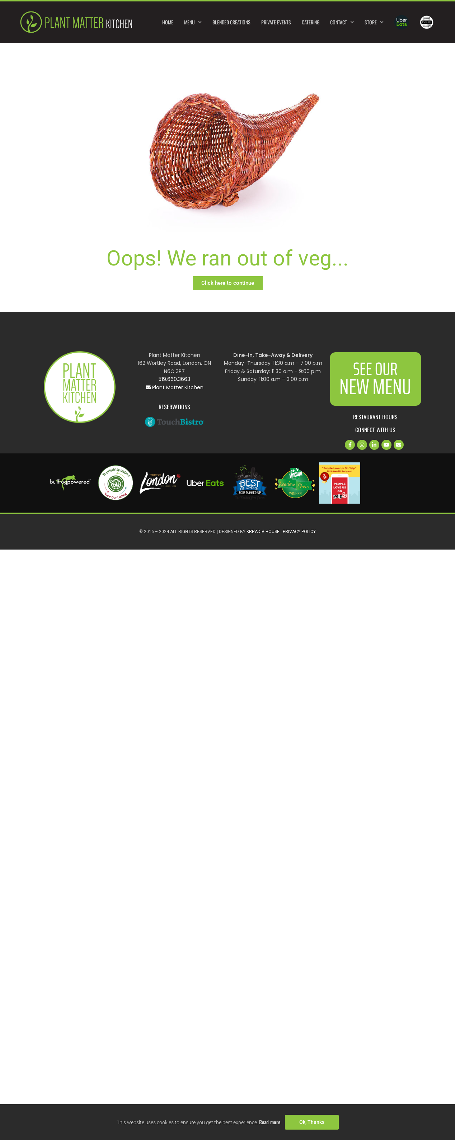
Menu (193, 22)
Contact (342, 22)
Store (374, 22)
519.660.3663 (174, 379)
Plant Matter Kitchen (174, 387)
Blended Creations (231, 22)
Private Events (276, 22)
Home (167, 22)
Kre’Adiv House (263, 531)
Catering (310, 22)
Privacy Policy (299, 531)
